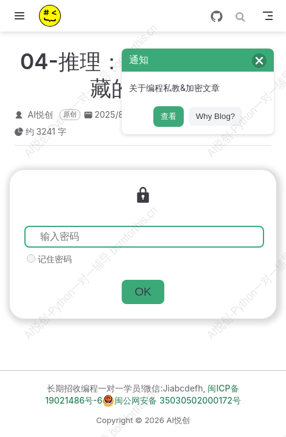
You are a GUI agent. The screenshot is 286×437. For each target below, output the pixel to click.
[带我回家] (54, 16)
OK (143, 291)
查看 (168, 116)
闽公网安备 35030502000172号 (171, 401)
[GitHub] (216, 16)
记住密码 (55, 259)
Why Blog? (215, 116)
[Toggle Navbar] (267, 16)
